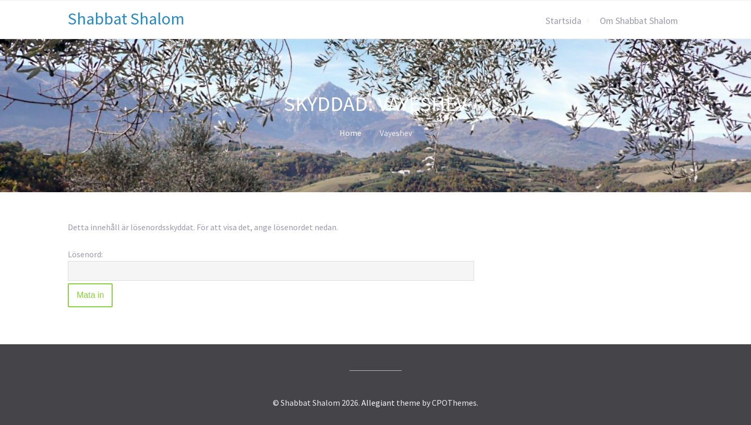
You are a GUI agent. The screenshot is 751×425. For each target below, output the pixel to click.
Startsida (564, 21)
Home (350, 133)
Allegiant (378, 402)
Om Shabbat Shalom (639, 21)
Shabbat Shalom (126, 18)
